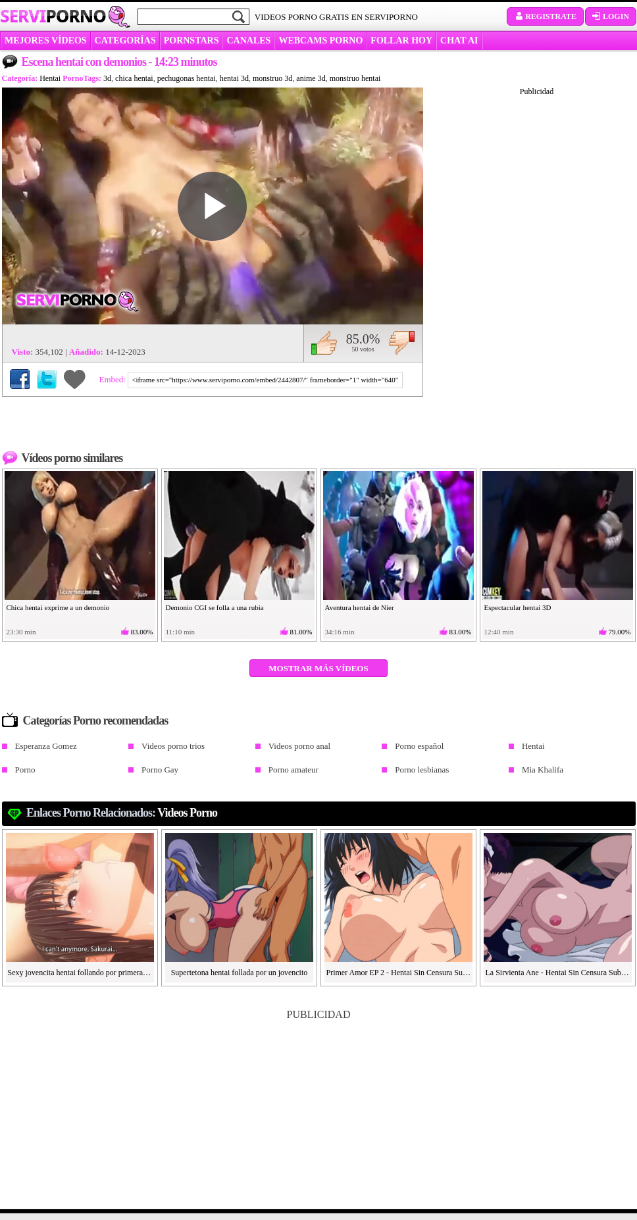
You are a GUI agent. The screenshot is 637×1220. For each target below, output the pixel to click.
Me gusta (324, 343)
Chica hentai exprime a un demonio (58, 607)
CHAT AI (459, 40)
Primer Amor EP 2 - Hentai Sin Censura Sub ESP (398, 972)
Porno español (419, 746)
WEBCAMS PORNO (320, 40)
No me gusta (402, 343)
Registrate (545, 16)
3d (107, 78)
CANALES (248, 40)
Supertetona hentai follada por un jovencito (239, 972)
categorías (125, 40)
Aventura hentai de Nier (359, 607)
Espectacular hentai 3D (517, 607)
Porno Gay (159, 770)
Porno (25, 770)
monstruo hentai (355, 78)
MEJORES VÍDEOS (46, 40)
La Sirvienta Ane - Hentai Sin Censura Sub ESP (558, 972)
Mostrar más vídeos (318, 668)
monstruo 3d (272, 78)
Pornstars (191, 40)
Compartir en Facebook (20, 379)
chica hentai (134, 78)
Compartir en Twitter (47, 379)
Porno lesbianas (422, 770)
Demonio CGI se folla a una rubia (215, 607)
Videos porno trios (173, 746)
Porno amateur (293, 770)
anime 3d (310, 78)
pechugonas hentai (186, 78)
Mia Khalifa (542, 770)
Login (610, 16)
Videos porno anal (299, 746)
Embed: (113, 379)
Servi (53, 15)
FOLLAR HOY (401, 40)
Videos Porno (187, 812)
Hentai (50, 78)
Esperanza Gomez (46, 746)
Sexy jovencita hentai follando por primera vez (80, 972)
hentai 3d (234, 78)
